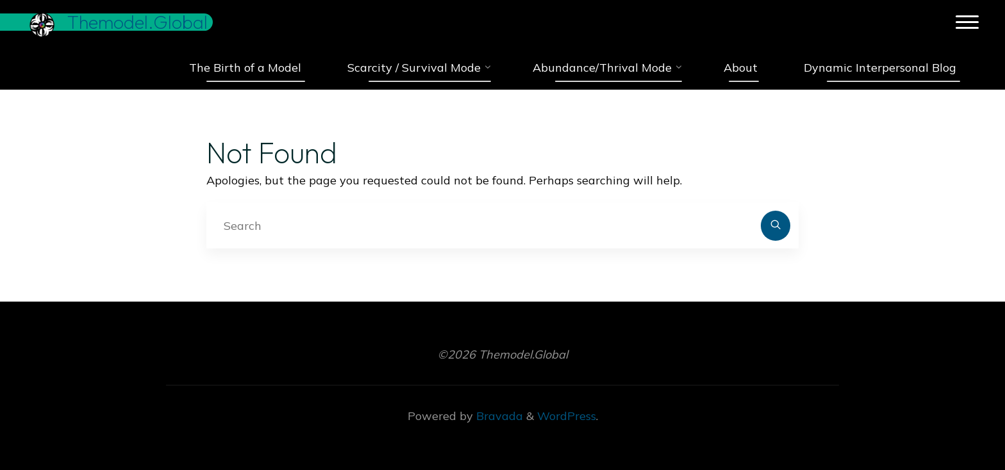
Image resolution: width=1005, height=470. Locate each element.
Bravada (498, 416)
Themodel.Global (140, 21)
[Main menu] (964, 22)
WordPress (566, 416)
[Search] (776, 226)
